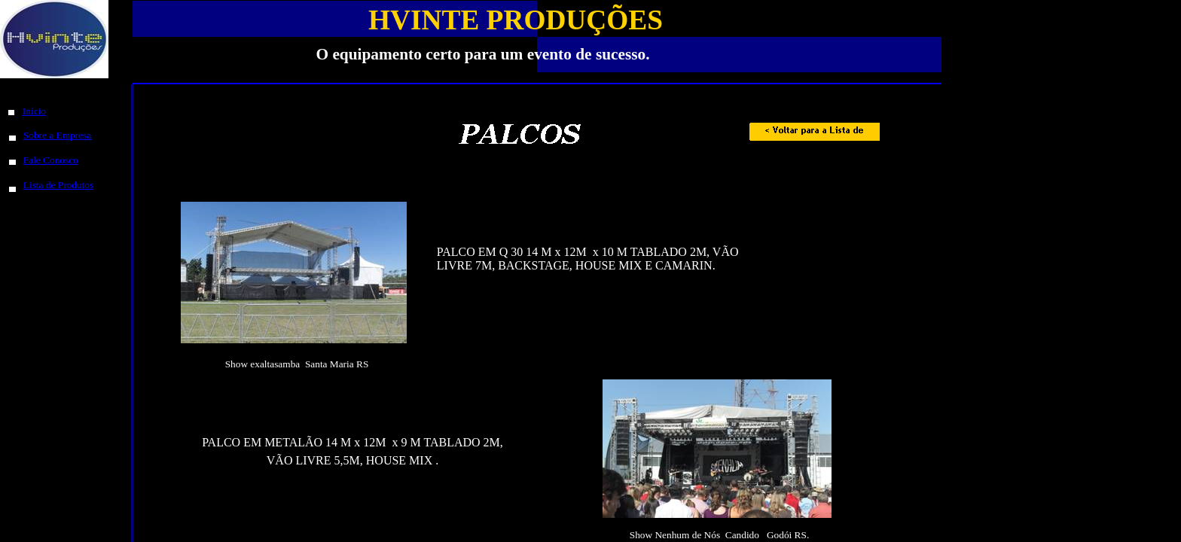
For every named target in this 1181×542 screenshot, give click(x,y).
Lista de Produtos (58, 184)
